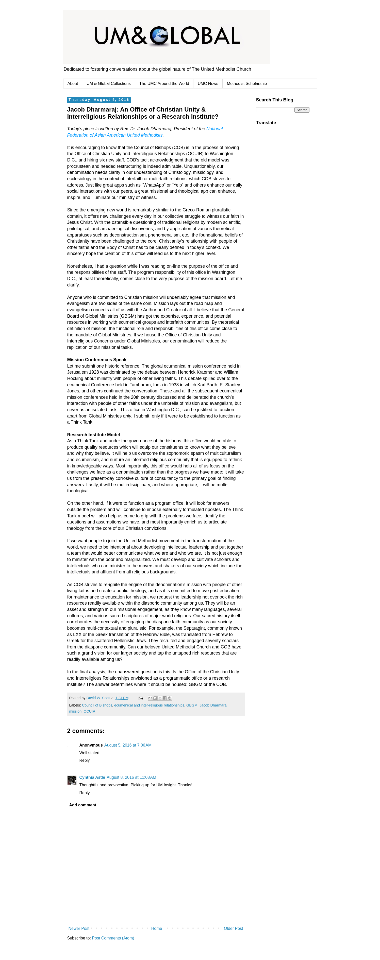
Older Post (233, 928)
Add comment (82, 805)
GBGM (191, 705)
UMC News (208, 83)
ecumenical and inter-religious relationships (149, 705)
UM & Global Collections (108, 83)
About (73, 83)
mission (75, 711)
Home (156, 928)
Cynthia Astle (92, 777)
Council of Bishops (97, 705)
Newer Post (79, 928)
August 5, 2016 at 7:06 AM (128, 745)
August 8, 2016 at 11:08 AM (131, 777)
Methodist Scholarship (247, 83)
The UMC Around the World (164, 83)
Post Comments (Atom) (113, 938)
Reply (84, 760)
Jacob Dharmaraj (213, 705)
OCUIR (89, 711)
